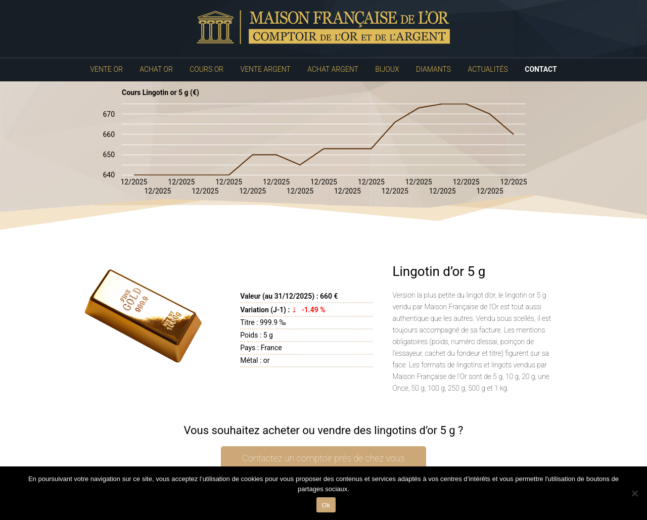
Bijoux (387, 69)
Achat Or (156, 69)
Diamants (433, 69)
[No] (634, 493)
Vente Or (106, 69)
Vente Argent (266, 69)
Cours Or (206, 69)
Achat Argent (332, 69)
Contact (541, 69)
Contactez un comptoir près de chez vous (323, 458)
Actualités (488, 69)
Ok (325, 505)
